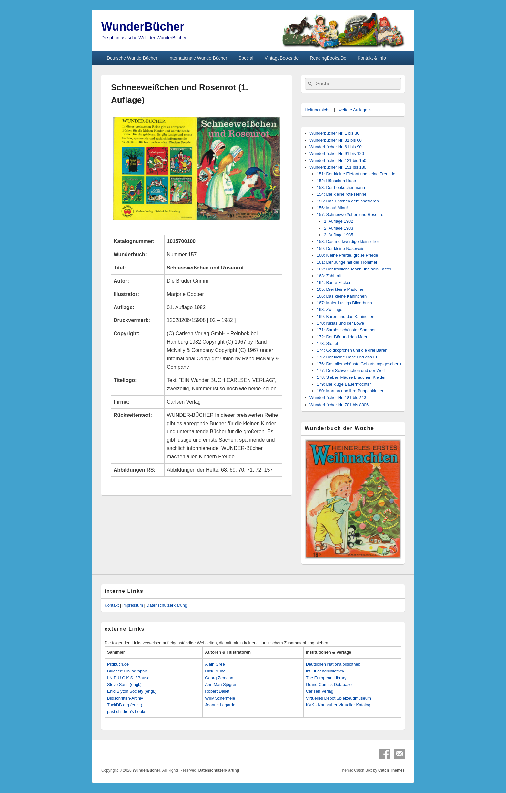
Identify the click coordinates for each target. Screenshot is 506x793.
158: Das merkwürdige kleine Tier (348, 241)
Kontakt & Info (372, 58)
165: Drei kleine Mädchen (340, 289)
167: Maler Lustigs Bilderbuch (344, 302)
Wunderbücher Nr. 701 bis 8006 (339, 404)
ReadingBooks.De (328, 58)
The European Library (326, 677)
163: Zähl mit (329, 275)
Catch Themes (391, 770)
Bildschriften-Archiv (125, 698)
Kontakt (112, 605)
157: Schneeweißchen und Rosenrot (351, 214)
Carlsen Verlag (319, 691)
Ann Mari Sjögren (221, 684)
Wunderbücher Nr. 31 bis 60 (335, 140)
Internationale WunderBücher (197, 58)
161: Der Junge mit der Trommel (347, 262)
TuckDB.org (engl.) (124, 704)
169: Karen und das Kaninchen (346, 316)
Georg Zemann (219, 677)
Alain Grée (215, 664)
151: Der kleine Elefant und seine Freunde (356, 173)
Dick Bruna (215, 671)
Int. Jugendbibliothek (325, 671)
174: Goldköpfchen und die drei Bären (352, 350)
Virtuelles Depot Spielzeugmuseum (338, 698)
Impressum (132, 605)
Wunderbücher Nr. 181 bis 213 (337, 397)
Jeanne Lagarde (220, 704)
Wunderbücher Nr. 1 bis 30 (334, 133)
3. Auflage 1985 (338, 234)
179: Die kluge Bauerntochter (344, 384)
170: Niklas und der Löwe (340, 323)
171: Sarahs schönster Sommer (346, 330)
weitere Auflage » (355, 109)
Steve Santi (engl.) (124, 684)
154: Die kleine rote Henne (342, 194)
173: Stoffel (327, 343)
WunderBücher (142, 26)
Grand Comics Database (329, 684)
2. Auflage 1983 (338, 228)
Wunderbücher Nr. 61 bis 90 (335, 146)
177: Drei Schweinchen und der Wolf (351, 370)
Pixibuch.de (118, 664)
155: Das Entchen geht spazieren (348, 201)
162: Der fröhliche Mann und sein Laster (354, 269)
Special (245, 58)
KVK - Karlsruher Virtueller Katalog (338, 704)
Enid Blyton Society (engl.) (131, 691)
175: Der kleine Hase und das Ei (347, 357)
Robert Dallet (217, 691)
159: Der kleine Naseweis (340, 248)
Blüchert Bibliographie (127, 671)
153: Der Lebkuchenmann (341, 187)
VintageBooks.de (282, 58)
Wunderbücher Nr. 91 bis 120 (336, 153)
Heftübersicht (317, 109)
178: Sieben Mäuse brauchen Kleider (351, 377)
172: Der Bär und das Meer (342, 336)
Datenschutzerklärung (167, 605)
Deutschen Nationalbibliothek (333, 664)
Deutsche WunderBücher (132, 58)
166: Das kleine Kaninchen (342, 296)
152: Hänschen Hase (336, 180)
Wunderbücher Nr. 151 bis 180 (337, 167)
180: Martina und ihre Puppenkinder (350, 390)
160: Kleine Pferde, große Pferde (347, 255)
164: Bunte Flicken (334, 282)
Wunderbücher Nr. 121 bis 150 (337, 160)
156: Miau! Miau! (332, 207)
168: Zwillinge (330, 309)
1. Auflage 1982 (338, 221)
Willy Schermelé (220, 698)
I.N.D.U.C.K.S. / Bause (128, 677)
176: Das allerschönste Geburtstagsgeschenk (359, 363)
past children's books (126, 711)
